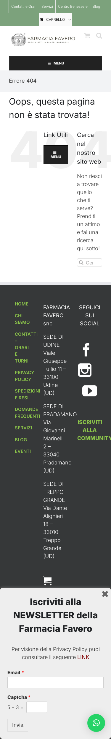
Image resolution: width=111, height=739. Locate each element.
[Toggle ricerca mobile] (99, 35)
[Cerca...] (89, 262)
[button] (96, 723)
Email (15, 672)
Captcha (18, 697)
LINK (83, 657)
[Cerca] (81, 262)
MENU (55, 63)
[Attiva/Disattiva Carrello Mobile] (87, 35)
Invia (17, 725)
